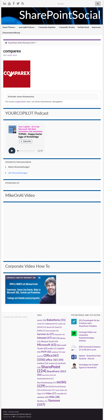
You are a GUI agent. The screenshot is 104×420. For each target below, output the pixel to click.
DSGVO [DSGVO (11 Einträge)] (41, 327)
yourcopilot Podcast (27, 27)
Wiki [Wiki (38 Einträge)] (54, 396)
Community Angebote (47, 27)
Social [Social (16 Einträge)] (50, 386)
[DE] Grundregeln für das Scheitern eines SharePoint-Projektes (89, 323)
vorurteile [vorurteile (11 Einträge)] (62, 394)
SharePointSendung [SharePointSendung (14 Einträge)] (46, 383)
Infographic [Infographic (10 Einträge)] (59, 334)
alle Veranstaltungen (17, 172)
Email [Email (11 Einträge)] (58, 327)
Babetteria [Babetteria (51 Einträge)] (56, 319)
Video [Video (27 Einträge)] (51, 393)
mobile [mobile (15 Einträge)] (52, 348)
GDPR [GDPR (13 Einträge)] (41, 331)
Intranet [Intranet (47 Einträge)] (44, 337)
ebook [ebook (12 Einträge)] (50, 327)
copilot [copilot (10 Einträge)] (61, 324)
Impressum (96, 27)
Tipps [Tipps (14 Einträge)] (41, 393)
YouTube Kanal (83, 27)
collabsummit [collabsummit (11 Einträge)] (51, 324)
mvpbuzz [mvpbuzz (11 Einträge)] (56, 352)
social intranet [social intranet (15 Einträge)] (47, 390)
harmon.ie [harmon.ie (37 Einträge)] (45, 334)
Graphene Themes (24, 417)
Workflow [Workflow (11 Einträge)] (42, 401)
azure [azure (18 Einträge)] (41, 320)
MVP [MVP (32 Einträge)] (46, 351)
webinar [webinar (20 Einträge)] (43, 397)
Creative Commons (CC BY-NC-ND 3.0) (17, 414)
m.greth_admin (11, 55)
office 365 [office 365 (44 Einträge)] (54, 359)
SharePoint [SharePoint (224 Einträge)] (48, 368)
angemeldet (20, 101)
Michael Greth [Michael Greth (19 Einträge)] (49, 341)
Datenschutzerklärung (11, 33)
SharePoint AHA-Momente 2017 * (22, 43)
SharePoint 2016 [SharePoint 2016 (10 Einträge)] (49, 375)
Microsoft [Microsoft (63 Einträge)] (46, 345)
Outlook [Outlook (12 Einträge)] (53, 363)
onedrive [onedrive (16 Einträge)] (42, 363)
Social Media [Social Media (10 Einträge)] (61, 390)
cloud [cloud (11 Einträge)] (40, 324)
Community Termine (67, 27)
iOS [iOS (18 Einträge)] (56, 338)
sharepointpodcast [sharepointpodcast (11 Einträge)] (45, 379)
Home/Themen (9, 27)
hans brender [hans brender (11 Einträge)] (52, 331)
